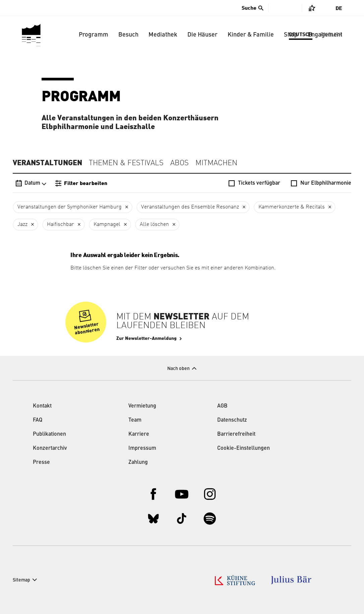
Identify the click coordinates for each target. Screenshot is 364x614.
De (339, 8)
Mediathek (162, 35)
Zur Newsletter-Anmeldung (146, 338)
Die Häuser (202, 35)
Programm (93, 35)
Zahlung (138, 462)
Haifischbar (60, 224)
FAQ (37, 420)
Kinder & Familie (251, 35)
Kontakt (42, 406)
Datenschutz (232, 420)
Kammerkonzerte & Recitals (291, 207)
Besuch (128, 35)
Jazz (22, 224)
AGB (222, 406)
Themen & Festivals (126, 163)
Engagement (325, 35)
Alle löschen (154, 224)
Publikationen (49, 434)
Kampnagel (107, 224)
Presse (41, 462)
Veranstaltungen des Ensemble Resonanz (190, 207)
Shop (291, 35)
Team (134, 420)
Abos (179, 163)
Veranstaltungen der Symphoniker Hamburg (69, 207)
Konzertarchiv (50, 448)
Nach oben (178, 368)
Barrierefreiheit (236, 434)
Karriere (138, 434)
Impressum (142, 448)
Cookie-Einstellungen (243, 448)
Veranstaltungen (47, 163)
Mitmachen (216, 163)
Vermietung (142, 406)
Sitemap (21, 580)
